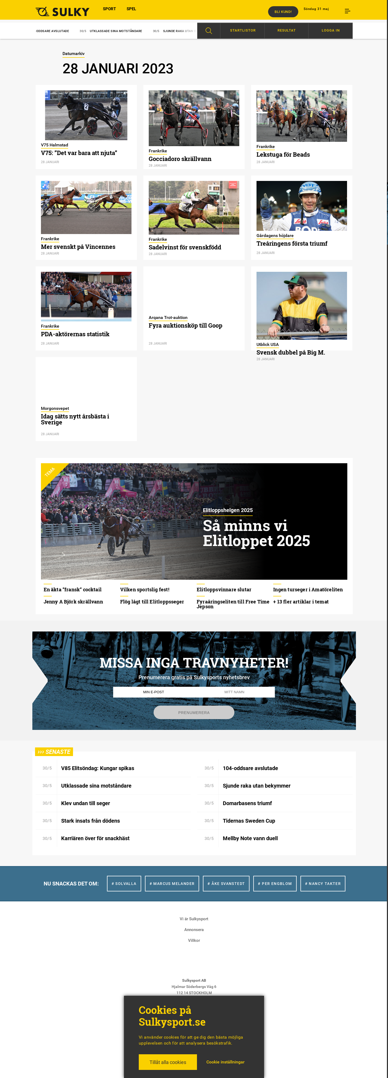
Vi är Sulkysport (194, 918)
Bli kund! (283, 12)
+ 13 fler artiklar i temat (301, 601)
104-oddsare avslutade (49, 31)
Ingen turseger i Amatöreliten (308, 589)
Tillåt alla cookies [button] (168, 1062)
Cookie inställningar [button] (225, 1062)
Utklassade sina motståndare (116, 31)
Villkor (194, 940)
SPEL (131, 11)
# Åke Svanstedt (226, 883)
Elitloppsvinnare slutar (224, 589)
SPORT (109, 11)
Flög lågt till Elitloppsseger (152, 601)
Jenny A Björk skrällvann (73, 601)
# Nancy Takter (323, 883)
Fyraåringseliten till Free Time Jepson (233, 604)
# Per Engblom (275, 883)
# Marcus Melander (172, 883)
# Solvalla (124, 883)
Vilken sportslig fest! (144, 589)
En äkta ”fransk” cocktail (73, 589)
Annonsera (194, 929)
